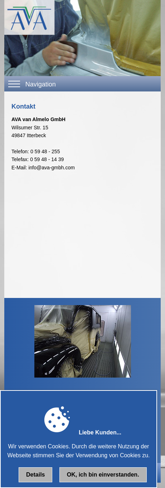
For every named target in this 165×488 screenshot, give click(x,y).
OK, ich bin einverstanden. (103, 475)
